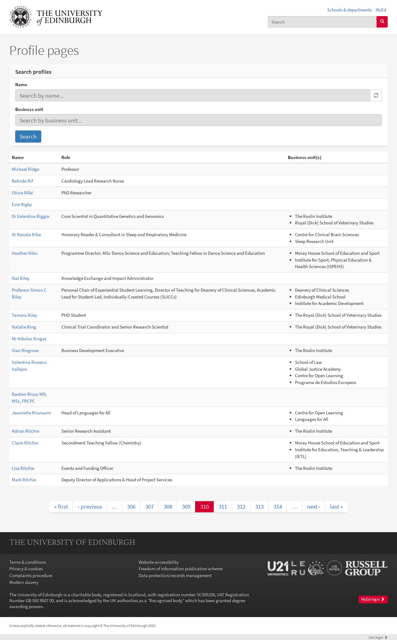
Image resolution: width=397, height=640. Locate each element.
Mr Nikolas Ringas (29, 339)
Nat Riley (20, 278)
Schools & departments (349, 10)
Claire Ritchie (25, 443)
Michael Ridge (25, 169)
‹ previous (90, 506)
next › (313, 506)
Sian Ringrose (25, 350)
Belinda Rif (22, 181)
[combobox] (322, 22)
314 (278, 506)
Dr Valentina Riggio (30, 216)
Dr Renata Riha (26, 234)
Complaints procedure (30, 575)
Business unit (29, 109)
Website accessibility (159, 562)
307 (149, 506)
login (378, 637)
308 (168, 506)
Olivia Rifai (22, 193)
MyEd (381, 10)
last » (336, 506)
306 (131, 506)
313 (259, 506)
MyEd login (373, 599)
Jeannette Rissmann (31, 413)
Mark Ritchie (24, 480)
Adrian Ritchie (25, 431)
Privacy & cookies (26, 569)
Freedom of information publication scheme (181, 569)
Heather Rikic (25, 253)
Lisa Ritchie (23, 468)
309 (186, 506)
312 (241, 506)
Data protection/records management (175, 575)
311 (223, 506)
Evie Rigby (22, 204)
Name (21, 84)
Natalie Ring (24, 327)
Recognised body (165, 600)
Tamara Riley (24, 315)
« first (61, 506)
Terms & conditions (27, 562)
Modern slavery (23, 582)
